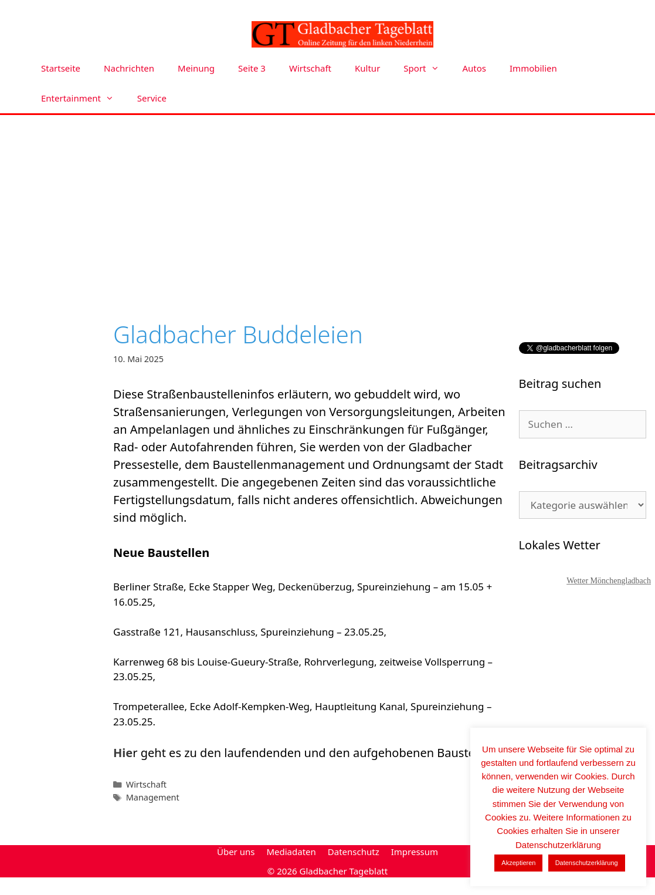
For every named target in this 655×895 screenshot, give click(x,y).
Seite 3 (252, 68)
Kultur (367, 68)
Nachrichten (129, 68)
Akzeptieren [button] (518, 862)
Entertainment (83, 98)
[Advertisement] (328, 203)
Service (152, 98)
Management (152, 797)
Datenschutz (353, 851)
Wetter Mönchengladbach (608, 580)
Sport (426, 68)
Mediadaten (290, 851)
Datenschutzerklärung (586, 862)
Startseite (60, 68)
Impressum (414, 851)
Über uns (235, 851)
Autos (475, 68)
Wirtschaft (310, 68)
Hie (123, 753)
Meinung (196, 68)
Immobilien (533, 68)
